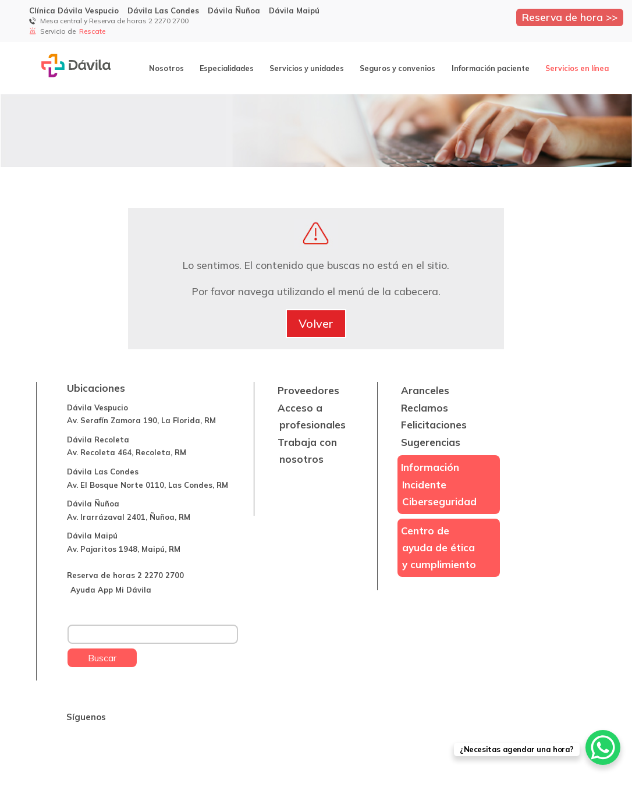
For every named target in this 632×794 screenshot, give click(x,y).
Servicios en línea (577, 68)
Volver (316, 323)
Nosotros (166, 68)
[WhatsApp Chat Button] (602, 747)
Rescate (93, 31)
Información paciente (491, 68)
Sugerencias (430, 442)
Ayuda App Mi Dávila (110, 589)
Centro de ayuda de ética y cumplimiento (439, 547)
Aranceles (425, 390)
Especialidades (227, 68)
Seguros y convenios (397, 68)
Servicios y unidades (306, 68)
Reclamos (424, 408)
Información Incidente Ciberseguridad (439, 484)
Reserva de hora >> (569, 16)
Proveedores (308, 390)
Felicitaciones (434, 425)
